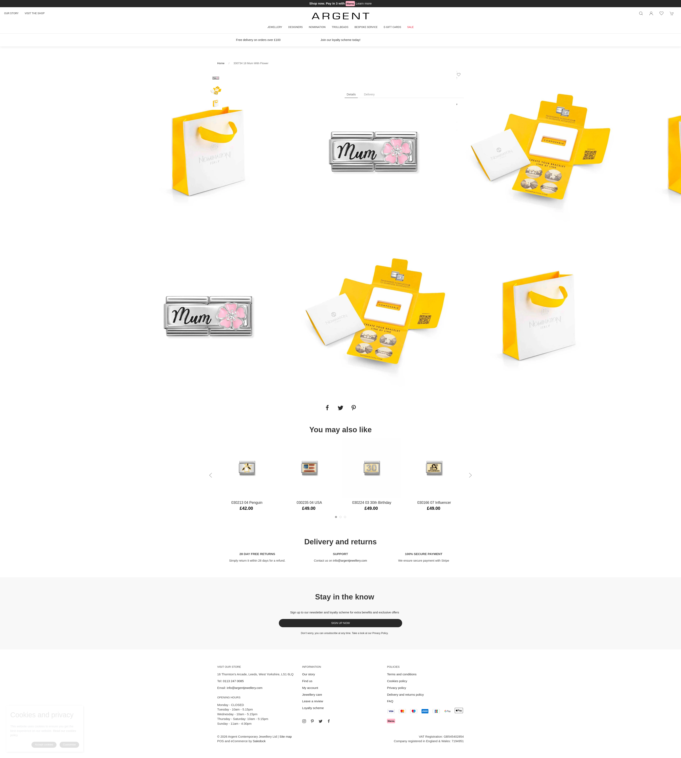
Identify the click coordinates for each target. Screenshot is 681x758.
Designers (295, 27)
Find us (307, 681)
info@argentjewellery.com (350, 560)
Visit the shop (35, 13)
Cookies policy (397, 681)
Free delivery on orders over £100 (258, 40)
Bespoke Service (365, 27)
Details (351, 94)
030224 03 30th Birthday (371, 503)
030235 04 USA (309, 503)
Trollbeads (340, 27)
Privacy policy (396, 688)
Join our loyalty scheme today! (340, 40)
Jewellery (274, 27)
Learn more (364, 3)
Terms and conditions (402, 674)
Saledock (259, 741)
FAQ (390, 701)
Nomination (317, 27)
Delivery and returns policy (405, 694)
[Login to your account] (651, 13)
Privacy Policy (380, 633)
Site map (285, 736)
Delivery (369, 94)
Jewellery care (312, 694)
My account (310, 688)
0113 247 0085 (233, 681)
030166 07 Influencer (434, 503)
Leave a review (312, 701)
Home (220, 63)
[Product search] (641, 13)
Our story (11, 13)
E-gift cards (392, 27)
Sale (410, 27)
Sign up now (340, 623)
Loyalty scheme (313, 708)
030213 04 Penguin (247, 503)
